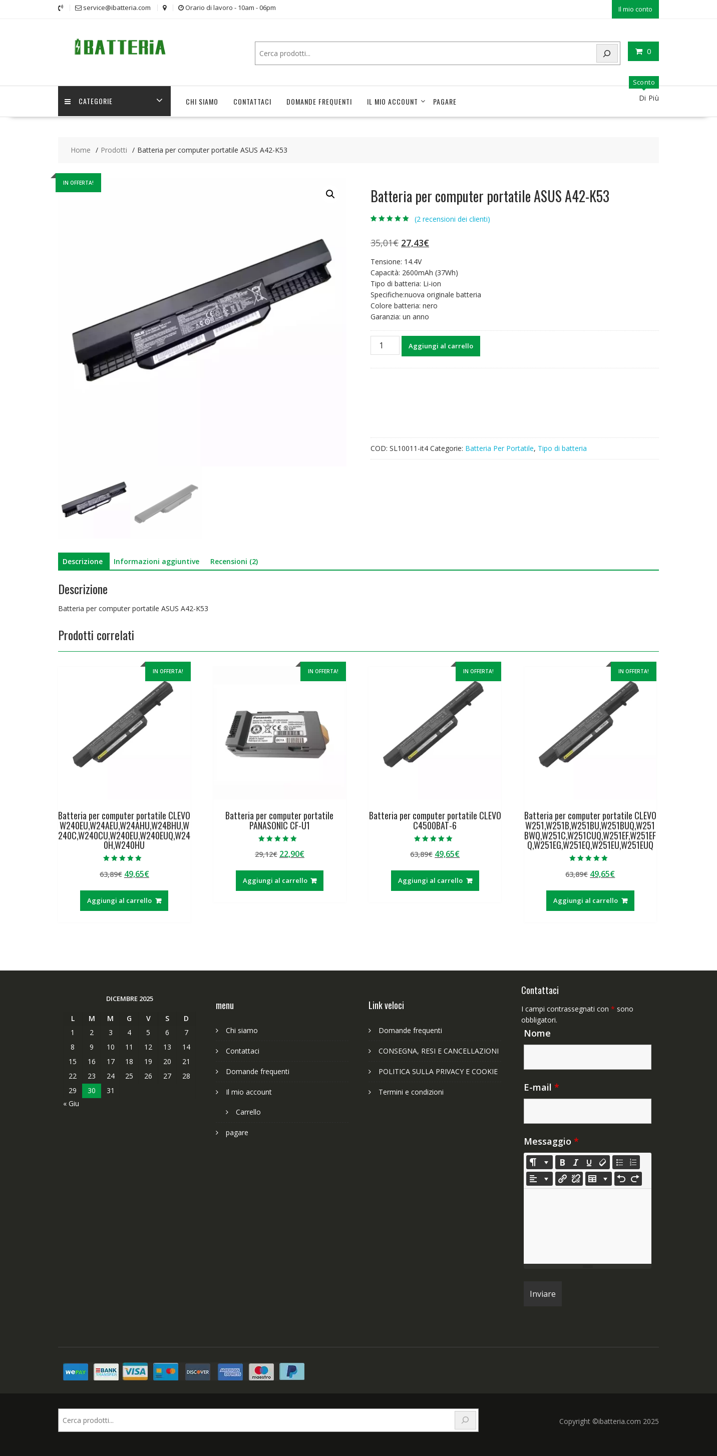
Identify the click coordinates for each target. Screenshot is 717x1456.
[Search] (607, 52)
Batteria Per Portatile (499, 447)
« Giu (71, 1102)
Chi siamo (202, 100)
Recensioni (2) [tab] (234, 560)
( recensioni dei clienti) (452, 217)
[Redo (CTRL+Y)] (635, 1178)
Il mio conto (635, 8)
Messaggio (551, 1140)
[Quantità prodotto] (385, 344)
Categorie (90, 100)
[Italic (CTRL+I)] (576, 1161)
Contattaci (252, 100)
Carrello (248, 1111)
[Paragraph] (539, 1178)
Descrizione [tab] (83, 560)
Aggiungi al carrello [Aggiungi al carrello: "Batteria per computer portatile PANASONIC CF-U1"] (275, 879)
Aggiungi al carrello (441, 344)
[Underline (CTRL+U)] (589, 1161)
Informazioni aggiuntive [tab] (156, 560)
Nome (537, 1032)
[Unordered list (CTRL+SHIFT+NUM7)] (619, 1161)
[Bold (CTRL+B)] (562, 1161)
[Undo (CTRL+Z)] (621, 1178)
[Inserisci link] (562, 1178)
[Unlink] (576, 1178)
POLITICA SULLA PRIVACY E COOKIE (438, 1070)
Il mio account (392, 100)
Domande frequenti (319, 100)
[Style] (539, 1161)
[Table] (598, 1178)
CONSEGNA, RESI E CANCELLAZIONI (439, 1050)
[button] (330, 193)
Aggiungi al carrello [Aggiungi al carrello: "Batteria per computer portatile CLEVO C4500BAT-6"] (430, 879)
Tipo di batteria (562, 447)
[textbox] (587, 1225)
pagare (445, 100)
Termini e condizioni (411, 1091)
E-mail (541, 1086)
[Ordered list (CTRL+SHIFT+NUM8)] (633, 1161)
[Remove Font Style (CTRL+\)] (603, 1161)
